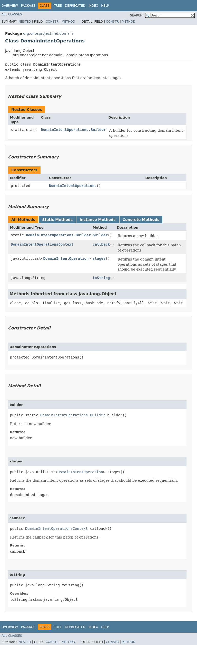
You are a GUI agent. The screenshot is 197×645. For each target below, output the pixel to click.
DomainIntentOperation (65, 258)
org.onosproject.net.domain (48, 33)
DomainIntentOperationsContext (42, 244)
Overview (10, 5)
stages (99, 258)
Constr (52, 21)
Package (28, 5)
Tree (58, 5)
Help (105, 5)
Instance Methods (97, 220)
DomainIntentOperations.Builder (73, 130)
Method (68, 21)
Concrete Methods (141, 220)
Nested (24, 21)
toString (101, 278)
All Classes (12, 14)
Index (93, 5)
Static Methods (57, 220)
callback (101, 244)
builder (100, 235)
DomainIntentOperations (72, 186)
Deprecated (75, 5)
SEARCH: (137, 15)
